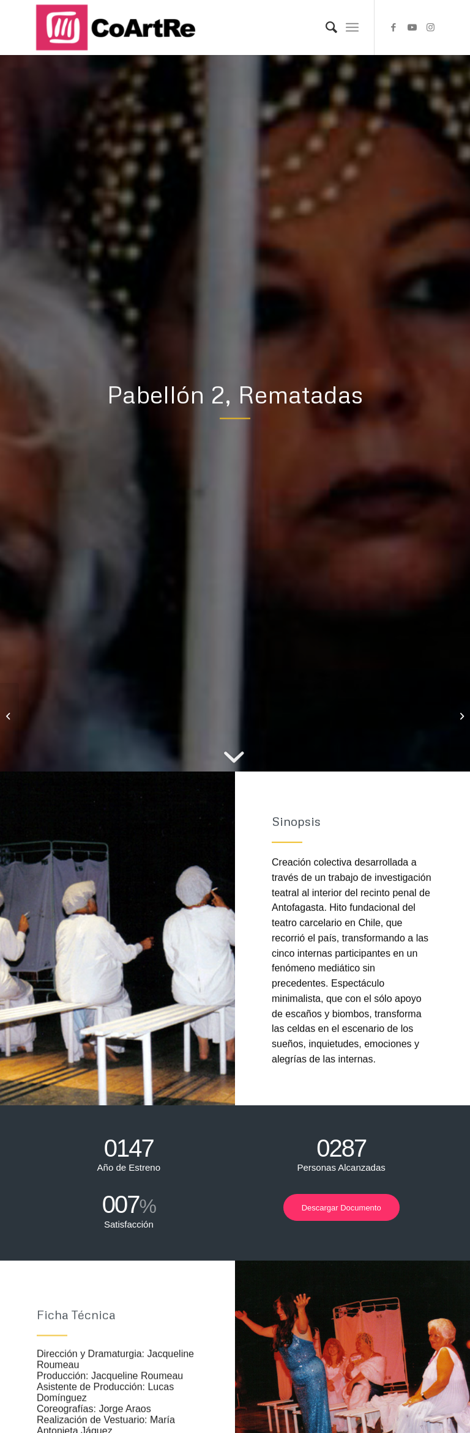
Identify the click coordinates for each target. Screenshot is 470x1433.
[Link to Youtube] (412, 27)
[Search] (325, 27)
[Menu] (352, 27)
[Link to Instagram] (430, 27)
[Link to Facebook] (393, 27)
